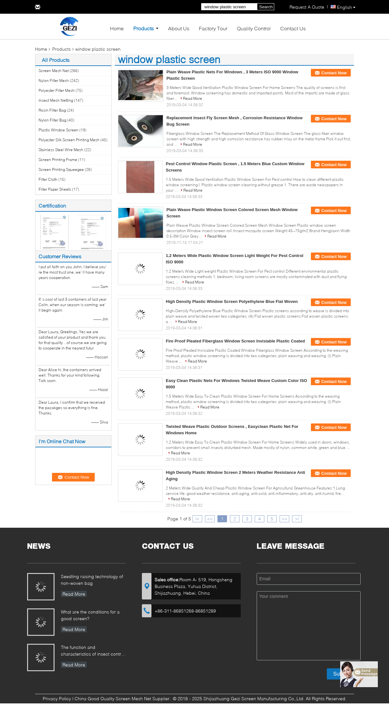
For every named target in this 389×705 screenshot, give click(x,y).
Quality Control (254, 28)
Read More (192, 98)
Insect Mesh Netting (56, 100)
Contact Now (334, 72)
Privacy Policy (57, 698)
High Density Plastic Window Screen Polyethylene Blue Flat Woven (232, 301)
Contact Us (293, 28)
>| (297, 518)
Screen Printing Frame (58, 159)
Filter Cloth (48, 179)
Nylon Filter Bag (52, 120)
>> (284, 518)
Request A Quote (307, 7)
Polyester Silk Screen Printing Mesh (69, 139)
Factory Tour (213, 28)
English (346, 7)
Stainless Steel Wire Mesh (61, 149)
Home (117, 28)
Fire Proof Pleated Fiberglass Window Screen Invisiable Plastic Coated (235, 341)
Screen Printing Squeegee (61, 169)
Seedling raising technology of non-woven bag (92, 580)
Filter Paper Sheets (55, 189)
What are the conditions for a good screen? (90, 615)
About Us (178, 28)
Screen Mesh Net (54, 70)
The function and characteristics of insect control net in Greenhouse (93, 651)
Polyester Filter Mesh (57, 90)
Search (266, 6)
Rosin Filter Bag (52, 110)
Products (143, 28)
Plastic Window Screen (58, 130)
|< (197, 518)
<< (210, 518)
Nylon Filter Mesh (54, 80)
